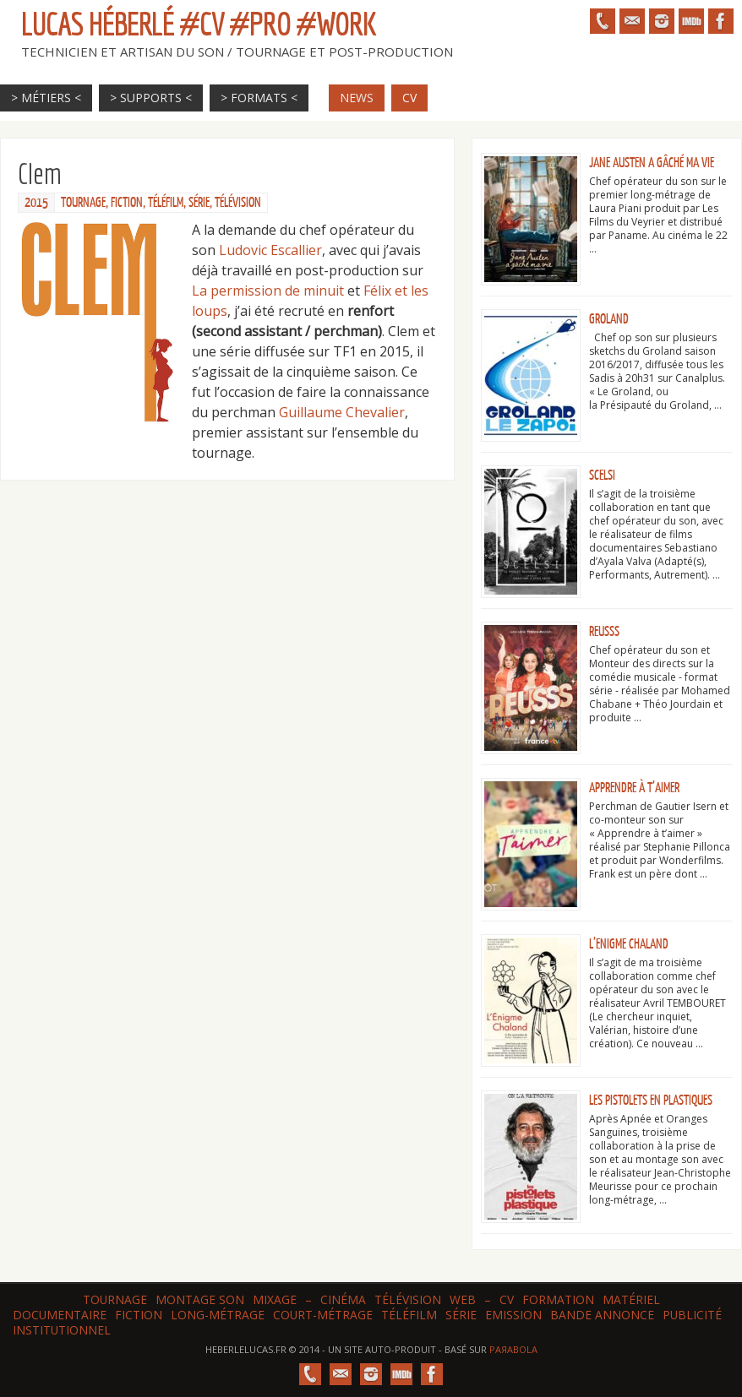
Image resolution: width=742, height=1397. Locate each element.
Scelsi (602, 475)
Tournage (83, 202)
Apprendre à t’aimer (634, 788)
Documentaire (59, 1315)
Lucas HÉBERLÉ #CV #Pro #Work (198, 23)
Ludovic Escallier (270, 250)
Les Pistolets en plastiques (650, 1100)
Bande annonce (602, 1315)
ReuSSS (604, 631)
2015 (36, 202)
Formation (558, 1299)
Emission (513, 1315)
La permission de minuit (268, 290)
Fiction (127, 202)
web (463, 1299)
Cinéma (343, 1299)
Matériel (631, 1299)
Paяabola (513, 1349)
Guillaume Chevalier (342, 412)
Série (199, 202)
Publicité (692, 1315)
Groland (609, 319)
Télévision (238, 202)
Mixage (275, 1299)
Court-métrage (323, 1315)
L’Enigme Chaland (628, 944)
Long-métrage (218, 1315)
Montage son (199, 1299)
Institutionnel (62, 1330)
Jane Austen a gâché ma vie (651, 163)
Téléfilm (165, 202)
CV (506, 1299)
